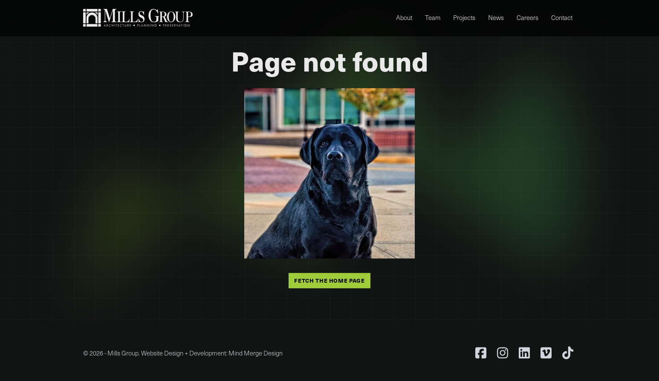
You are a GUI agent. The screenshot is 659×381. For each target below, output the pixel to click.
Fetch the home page (329, 280)
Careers (527, 17)
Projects (464, 17)
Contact (561, 17)
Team (433, 17)
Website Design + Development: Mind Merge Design (212, 353)
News (496, 17)
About (404, 17)
